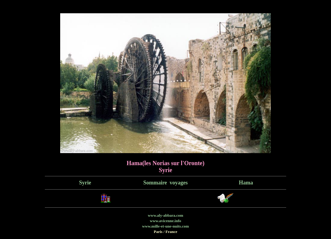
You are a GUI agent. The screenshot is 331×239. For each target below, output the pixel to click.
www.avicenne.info (165, 221)
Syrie (85, 183)
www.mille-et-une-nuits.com (165, 226)
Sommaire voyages (165, 183)
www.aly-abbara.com (165, 215)
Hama (246, 183)
